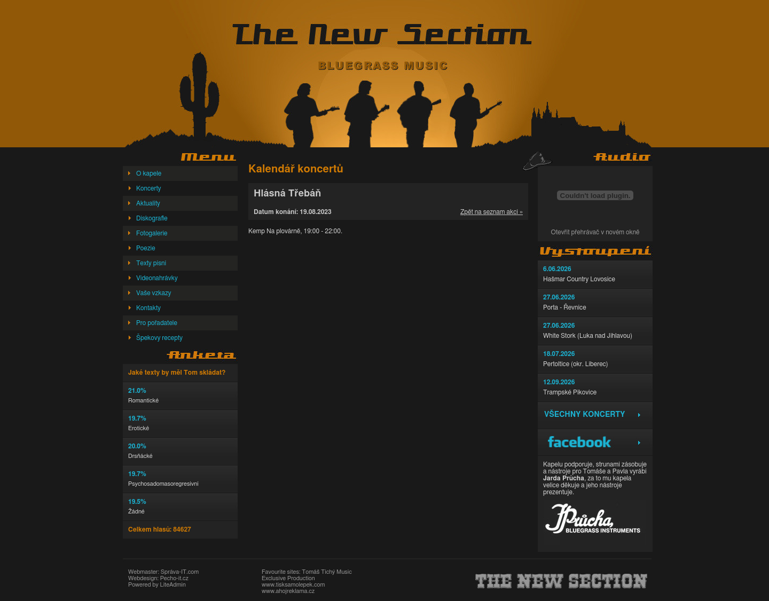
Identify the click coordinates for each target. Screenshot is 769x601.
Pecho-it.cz (174, 578)
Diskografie (152, 218)
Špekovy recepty (159, 338)
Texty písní (151, 263)
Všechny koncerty (584, 414)
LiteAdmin (172, 585)
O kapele (148, 173)
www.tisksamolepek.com (293, 585)
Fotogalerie (152, 233)
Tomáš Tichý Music (326, 572)
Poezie (145, 248)
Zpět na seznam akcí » (491, 212)
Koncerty (148, 188)
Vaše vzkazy (153, 293)
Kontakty (148, 308)
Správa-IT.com (180, 572)
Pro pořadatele (156, 323)
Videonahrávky (157, 278)
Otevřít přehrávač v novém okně (595, 232)
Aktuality (148, 203)
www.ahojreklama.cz (288, 591)
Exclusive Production (288, 578)
